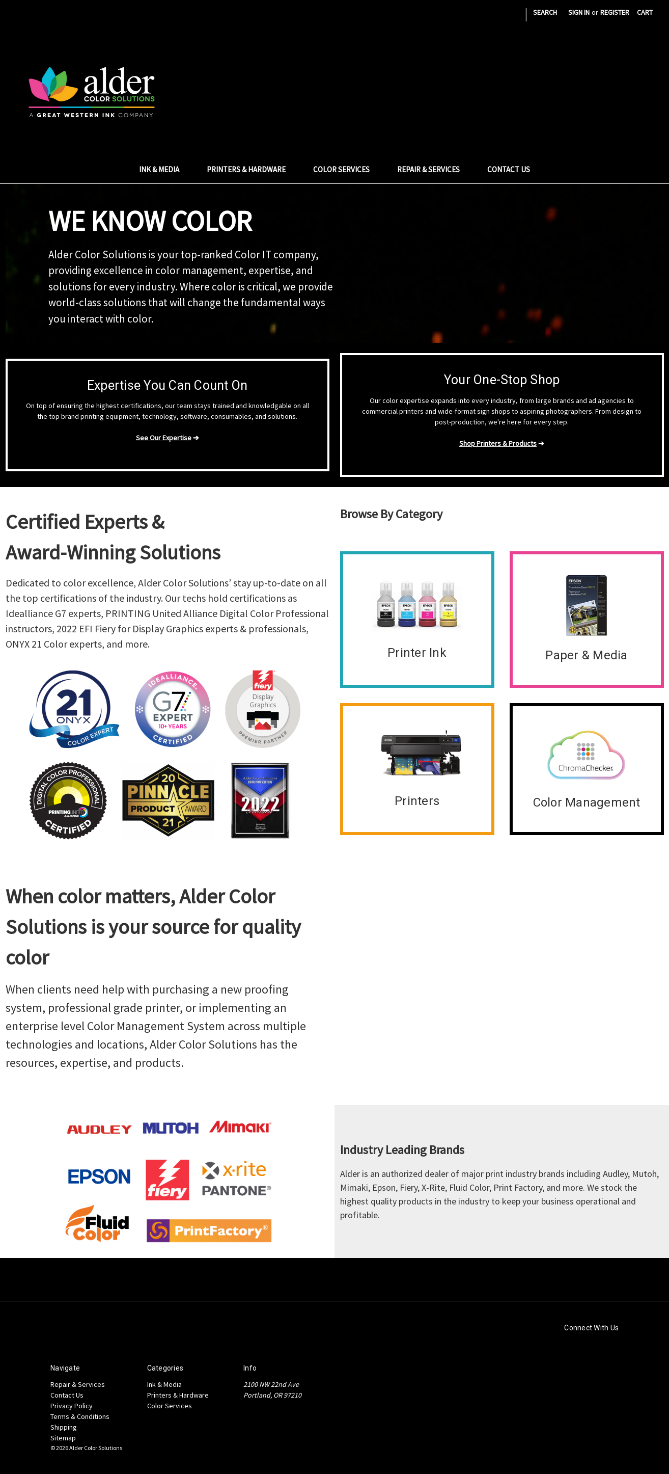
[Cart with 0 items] (644, 12)
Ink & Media (164, 169)
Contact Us (508, 169)
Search (545, 12)
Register (614, 12)
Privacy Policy (71, 1405)
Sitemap (63, 1437)
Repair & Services (434, 169)
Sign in (579, 12)
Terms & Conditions (79, 1416)
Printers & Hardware (252, 169)
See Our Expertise (163, 437)
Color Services (347, 169)
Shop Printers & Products (498, 443)
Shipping (63, 1427)
